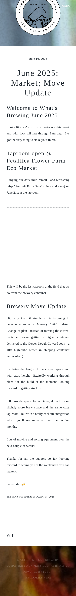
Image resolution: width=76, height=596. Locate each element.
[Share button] (68, 514)
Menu (66, 5)
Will (11, 535)
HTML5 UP (62, 565)
